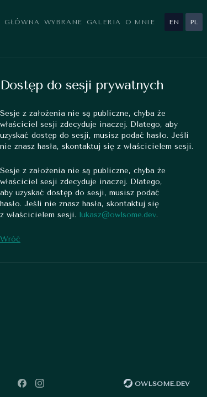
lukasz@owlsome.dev (117, 214)
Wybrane (63, 22)
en (174, 22)
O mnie (140, 22)
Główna (22, 22)
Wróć (10, 239)
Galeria (104, 22)
